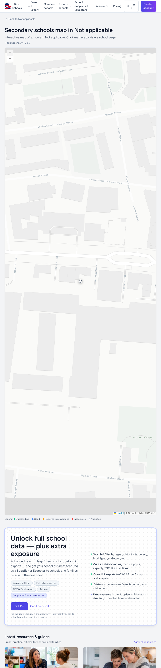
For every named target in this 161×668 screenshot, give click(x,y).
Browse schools (65, 6)
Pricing (117, 6)
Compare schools (49, 6)
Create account (148, 6)
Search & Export (33, 6)
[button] (80, 281)
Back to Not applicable (20, 19)
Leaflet (119, 513)
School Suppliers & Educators (81, 6)
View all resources (145, 642)
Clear (27, 43)
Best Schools (18, 6)
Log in (131, 6)
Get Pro (19, 606)
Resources (101, 6)
